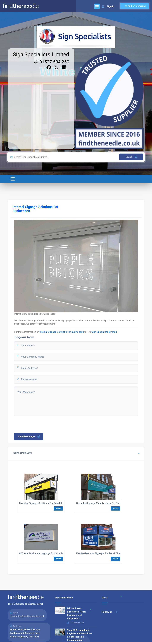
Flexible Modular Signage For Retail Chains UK (101, 553)
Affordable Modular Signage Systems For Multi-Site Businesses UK (56, 553)
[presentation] (36, 424)
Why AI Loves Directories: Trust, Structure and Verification (76, 613)
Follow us (109, 612)
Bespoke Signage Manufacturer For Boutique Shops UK (106, 503)
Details (58, 508)
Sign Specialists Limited (41, 54)
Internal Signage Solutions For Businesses (62, 331)
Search (131, 157)
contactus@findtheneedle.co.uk (27, 616)
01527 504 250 (51, 61)
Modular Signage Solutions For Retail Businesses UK (48, 503)
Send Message (29, 436)
